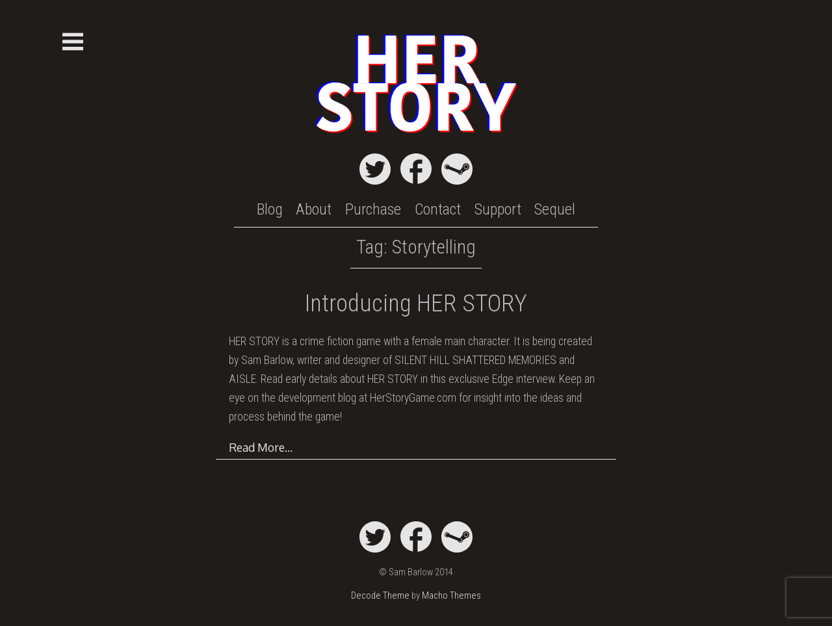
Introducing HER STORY (416, 303)
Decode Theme (380, 595)
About (314, 209)
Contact (438, 209)
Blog (270, 209)
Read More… (260, 447)
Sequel (554, 209)
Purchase (373, 209)
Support (497, 209)
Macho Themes (451, 595)
